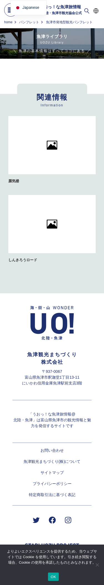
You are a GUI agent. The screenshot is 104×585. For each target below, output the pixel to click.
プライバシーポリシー (52, 483)
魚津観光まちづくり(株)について (52, 461)
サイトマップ (52, 472)
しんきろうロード (22, 260)
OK (53, 577)
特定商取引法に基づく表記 (52, 494)
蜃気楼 (13, 181)
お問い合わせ (52, 450)
